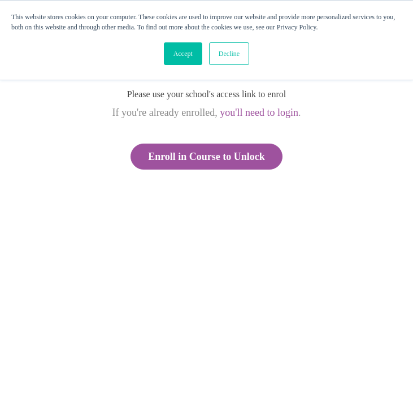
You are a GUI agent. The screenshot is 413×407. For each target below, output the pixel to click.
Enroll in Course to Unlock (206, 156)
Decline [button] (229, 54)
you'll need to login (259, 112)
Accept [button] (183, 54)
